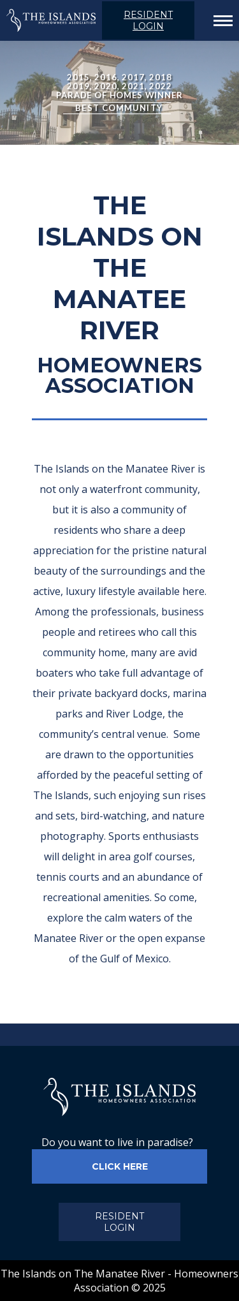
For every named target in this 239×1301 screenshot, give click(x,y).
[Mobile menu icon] (220, 20)
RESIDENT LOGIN (148, 20)
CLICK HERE (120, 1166)
